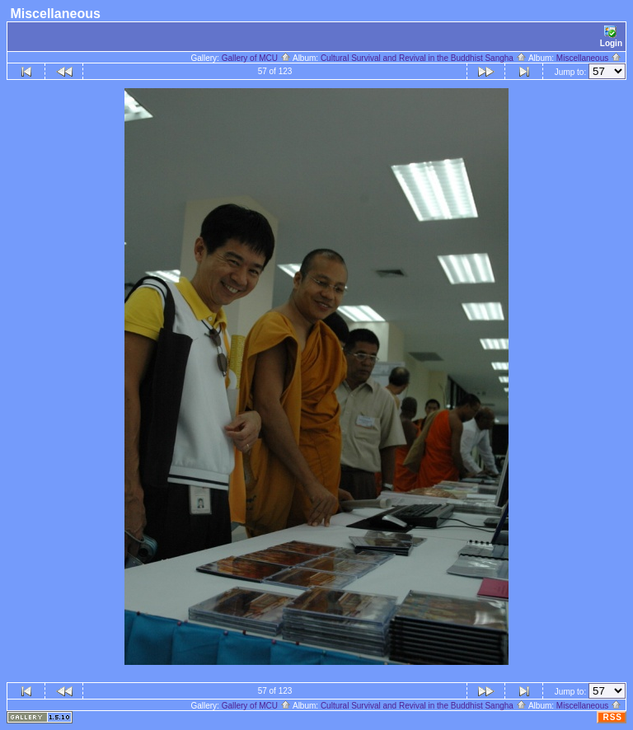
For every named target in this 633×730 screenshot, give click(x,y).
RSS (612, 717)
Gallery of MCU (256, 58)
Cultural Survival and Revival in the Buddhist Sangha (424, 58)
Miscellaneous (588, 58)
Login (611, 37)
